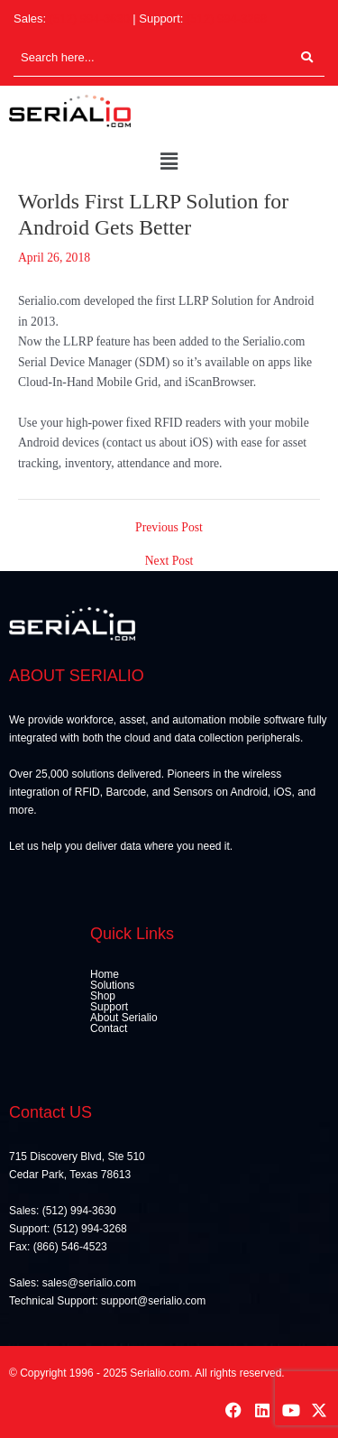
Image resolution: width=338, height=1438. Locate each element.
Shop (102, 996)
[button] (168, 162)
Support (109, 1006)
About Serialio (124, 1017)
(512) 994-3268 (227, 18)
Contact (108, 1028)
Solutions (112, 985)
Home (104, 974)
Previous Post (169, 527)
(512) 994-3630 (90, 18)
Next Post (169, 561)
